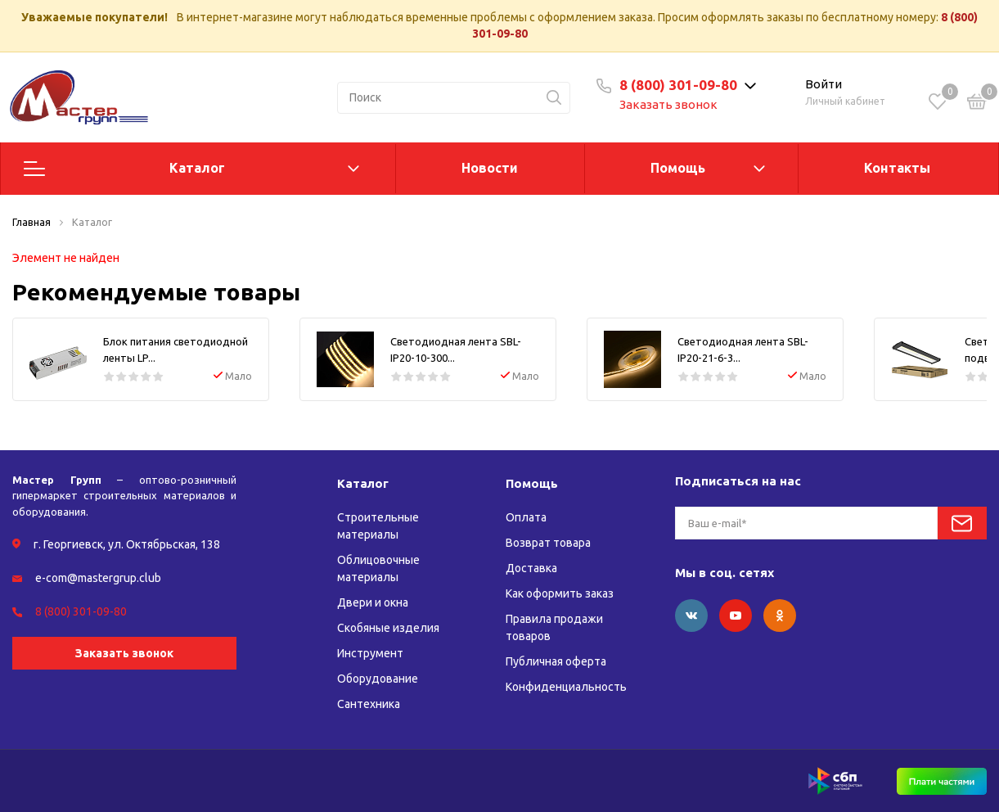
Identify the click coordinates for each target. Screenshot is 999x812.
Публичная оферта (556, 661)
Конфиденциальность (566, 686)
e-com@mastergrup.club (98, 577)
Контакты (897, 167)
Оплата (526, 517)
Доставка (531, 568)
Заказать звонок (668, 104)
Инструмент (370, 653)
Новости (489, 167)
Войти (823, 84)
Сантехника (368, 703)
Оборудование (377, 678)
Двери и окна (372, 602)
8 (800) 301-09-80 (678, 84)
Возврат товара (548, 542)
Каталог (197, 167)
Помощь (677, 167)
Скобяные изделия (388, 627)
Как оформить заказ (560, 593)
